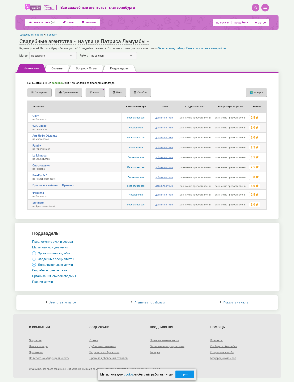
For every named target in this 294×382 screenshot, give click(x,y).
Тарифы (155, 352)
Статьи (93, 340)
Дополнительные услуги (55, 265)
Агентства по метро (61, 302)
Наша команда (38, 346)
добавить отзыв (164, 117)
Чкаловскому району (171, 48)
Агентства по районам (148, 302)
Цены (68, 22)
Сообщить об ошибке (223, 346)
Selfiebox (38, 202)
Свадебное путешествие (49, 270)
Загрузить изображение (104, 352)
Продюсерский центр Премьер (53, 185)
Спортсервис (41, 165)
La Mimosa (39, 155)
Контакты (216, 340)
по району (241, 22)
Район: (84, 55)
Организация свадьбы (54, 253)
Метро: (23, 55)
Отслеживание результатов (167, 346)
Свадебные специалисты (56, 259)
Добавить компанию (102, 346)
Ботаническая (136, 157)
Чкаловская (136, 127)
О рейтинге (36, 352)
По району (51, 34)
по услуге (222, 22)
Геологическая (135, 117)
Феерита (38, 193)
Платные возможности (164, 340)
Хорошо (184, 374)
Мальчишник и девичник (50, 247)
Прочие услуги (42, 282)
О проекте (35, 340)
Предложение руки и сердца (52, 241)
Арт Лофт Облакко (44, 135)
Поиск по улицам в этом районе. (206, 48)
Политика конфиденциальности (49, 358)
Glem (35, 116)
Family (36, 145)
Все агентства (42, 22)
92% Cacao (39, 125)
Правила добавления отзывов (108, 358)
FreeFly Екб (39, 175)
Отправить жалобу (222, 352)
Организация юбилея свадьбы (54, 276)
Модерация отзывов (223, 358)
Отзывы (89, 22)
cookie (128, 374)
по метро (260, 22)
